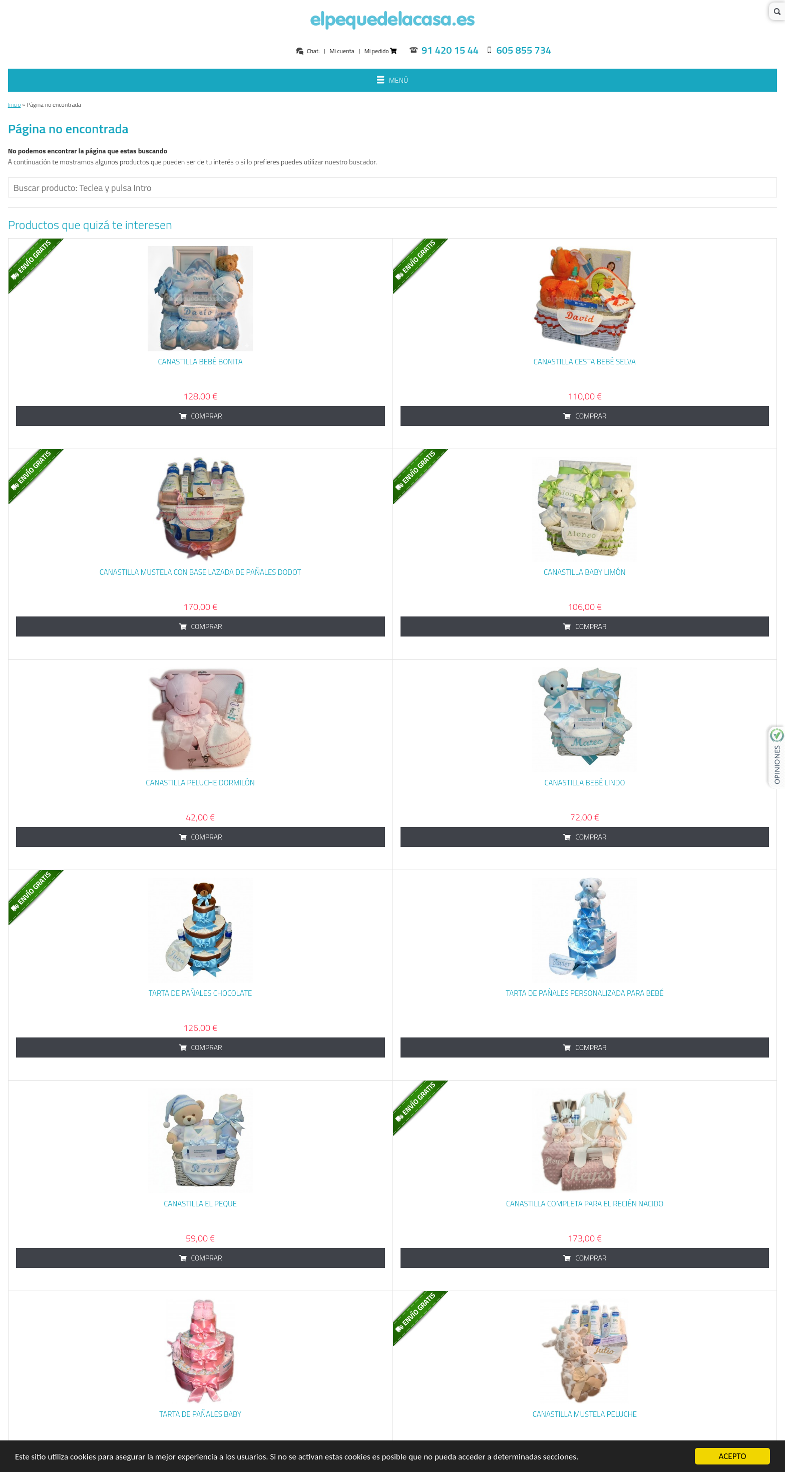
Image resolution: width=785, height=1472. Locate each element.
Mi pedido (381, 51)
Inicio (14, 104)
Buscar (777, 11)
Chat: (307, 51)
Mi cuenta (341, 51)
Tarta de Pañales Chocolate (200, 993)
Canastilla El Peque (200, 1203)
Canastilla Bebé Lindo (584, 782)
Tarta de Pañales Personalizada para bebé (584, 993)
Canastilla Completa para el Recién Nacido (585, 1203)
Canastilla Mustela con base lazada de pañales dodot (200, 572)
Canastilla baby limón (585, 572)
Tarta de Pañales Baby (200, 1414)
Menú (392, 81)
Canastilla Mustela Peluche (585, 1414)
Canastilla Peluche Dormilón (200, 782)
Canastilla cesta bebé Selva (585, 361)
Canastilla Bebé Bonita (200, 361)
